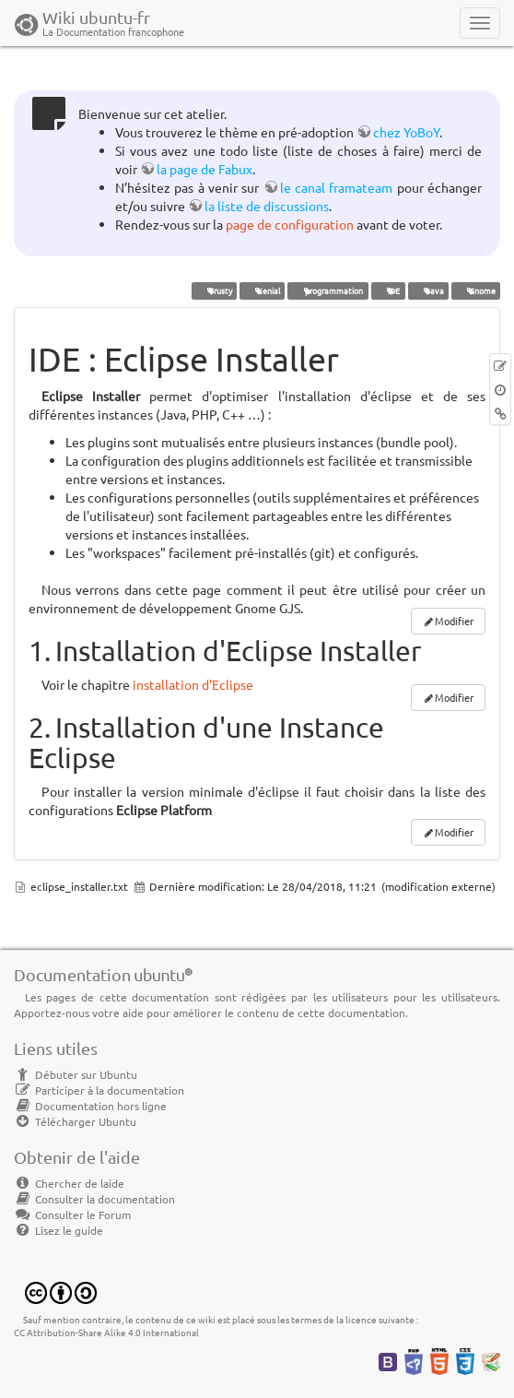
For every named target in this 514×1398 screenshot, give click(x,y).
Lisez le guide (58, 1230)
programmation (328, 290)
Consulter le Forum (72, 1214)
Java (428, 290)
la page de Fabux (204, 168)
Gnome (475, 290)
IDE (388, 290)
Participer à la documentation (99, 1090)
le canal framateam (336, 187)
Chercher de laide (69, 1183)
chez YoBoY (406, 132)
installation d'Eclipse (193, 684)
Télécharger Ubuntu (75, 1121)
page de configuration (290, 224)
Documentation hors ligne (90, 1105)
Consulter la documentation (94, 1198)
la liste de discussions (266, 205)
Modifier (454, 620)
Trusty (213, 290)
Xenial (262, 290)
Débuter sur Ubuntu (75, 1074)
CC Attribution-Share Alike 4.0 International (106, 1332)
